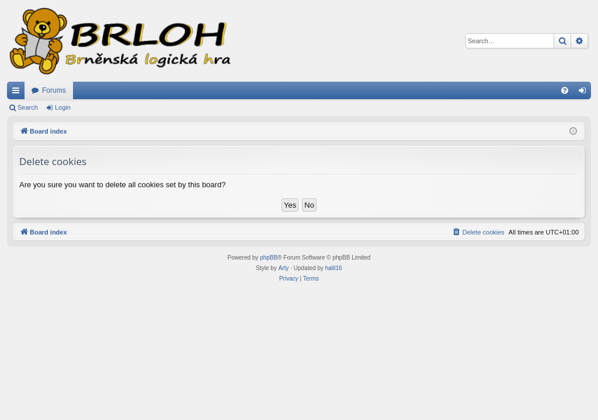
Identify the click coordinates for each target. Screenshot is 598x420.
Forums (54, 90)
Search (28, 107)
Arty (284, 268)
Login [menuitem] (585, 92)
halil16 (333, 268)
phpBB (268, 257)
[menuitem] (564, 90)
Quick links (18, 92)
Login (63, 107)
